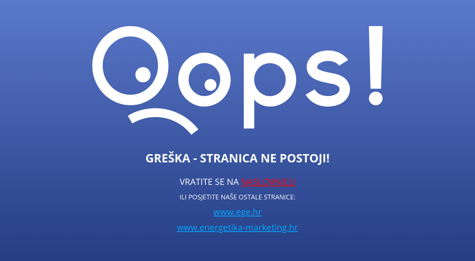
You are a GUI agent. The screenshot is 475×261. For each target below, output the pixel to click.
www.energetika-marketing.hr (237, 227)
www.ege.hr (237, 212)
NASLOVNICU (268, 181)
